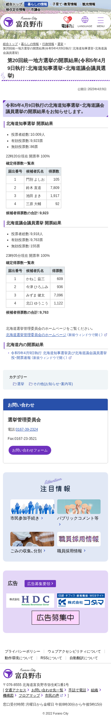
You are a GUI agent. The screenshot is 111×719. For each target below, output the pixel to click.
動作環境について (19, 658)
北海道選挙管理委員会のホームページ (56, 335)
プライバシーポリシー (22, 651)
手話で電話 (77, 690)
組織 (94, 690)
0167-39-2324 (27, 429)
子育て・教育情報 (64, 4)
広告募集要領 (38, 584)
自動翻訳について (84, 658)
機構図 (8, 695)
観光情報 (87, 4)
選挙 (60, 44)
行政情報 (48, 44)
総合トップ (14, 4)
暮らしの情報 (37, 4)
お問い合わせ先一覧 (47, 690)
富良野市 (22, 673)
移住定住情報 (14, 10)
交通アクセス (15, 690)
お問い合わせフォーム (30, 450)
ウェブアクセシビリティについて (74, 651)
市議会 (36, 9)
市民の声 (54, 695)
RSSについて (51, 658)
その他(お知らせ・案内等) (53, 384)
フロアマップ (29, 695)
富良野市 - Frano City (23, 22)
